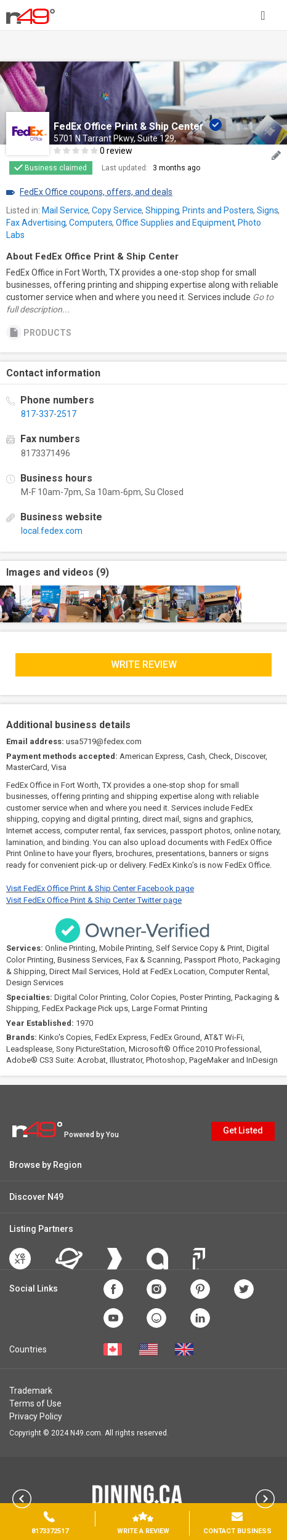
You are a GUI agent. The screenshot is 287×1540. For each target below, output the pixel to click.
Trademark (30, 1390)
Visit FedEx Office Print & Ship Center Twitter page (94, 900)
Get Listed (243, 1130)
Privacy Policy (35, 1416)
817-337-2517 (48, 414)
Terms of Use (35, 1403)
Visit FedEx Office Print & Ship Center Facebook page (100, 888)
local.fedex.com (52, 531)
